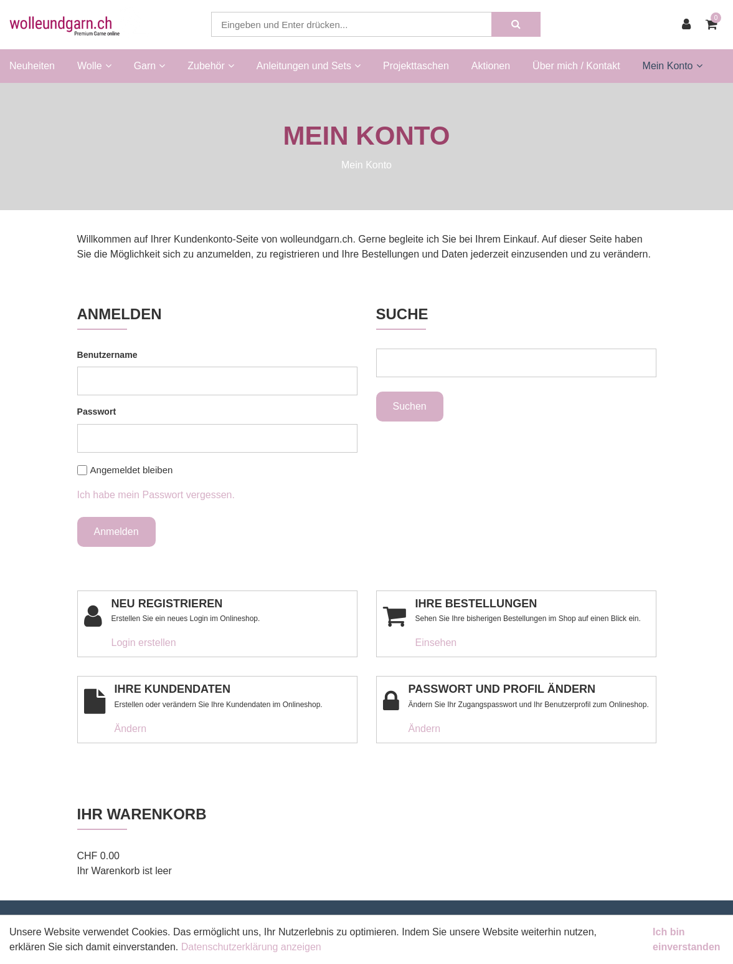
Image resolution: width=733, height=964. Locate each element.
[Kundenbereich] (689, 24)
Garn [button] (150, 65)
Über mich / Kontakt (576, 65)
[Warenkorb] (715, 24)
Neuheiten (32, 65)
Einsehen (436, 642)
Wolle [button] (94, 65)
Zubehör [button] (210, 65)
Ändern (131, 728)
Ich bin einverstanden (686, 939)
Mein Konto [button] (672, 65)
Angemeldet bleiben (131, 470)
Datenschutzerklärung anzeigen (251, 947)
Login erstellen (143, 642)
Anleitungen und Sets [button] (309, 65)
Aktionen (490, 65)
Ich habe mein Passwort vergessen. (156, 494)
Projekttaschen (416, 65)
